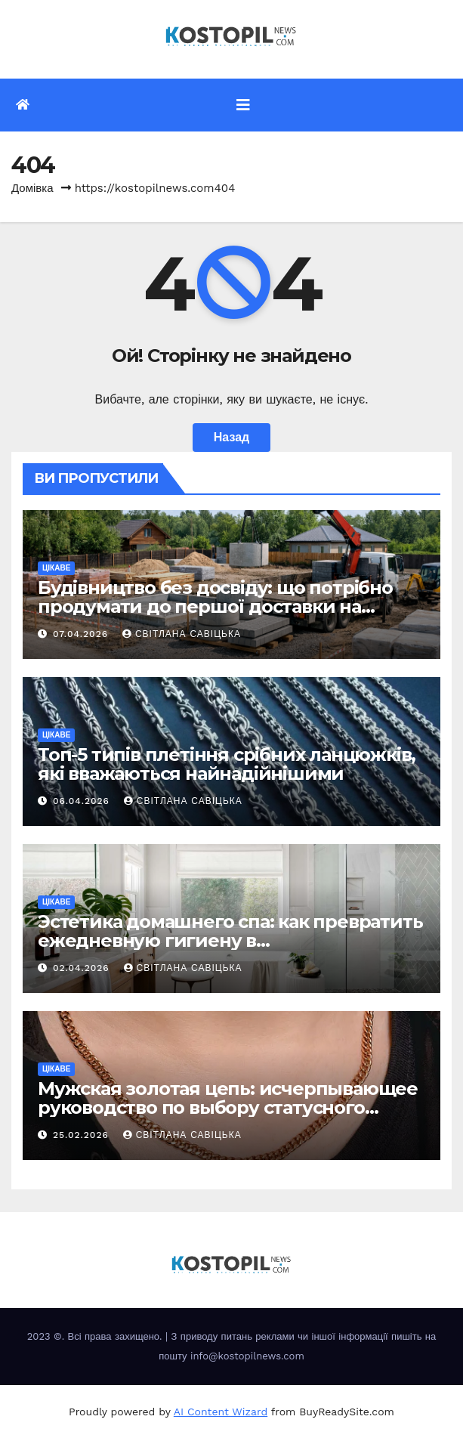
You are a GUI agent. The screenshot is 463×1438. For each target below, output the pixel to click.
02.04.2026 (83, 968)
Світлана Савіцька (181, 634)
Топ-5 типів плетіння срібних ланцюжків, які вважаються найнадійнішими (226, 764)
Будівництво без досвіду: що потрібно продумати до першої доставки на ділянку (215, 606)
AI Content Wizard (220, 1412)
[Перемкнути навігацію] (243, 105)
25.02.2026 (83, 1135)
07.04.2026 (82, 634)
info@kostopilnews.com (247, 1356)
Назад (231, 437)
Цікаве (56, 568)
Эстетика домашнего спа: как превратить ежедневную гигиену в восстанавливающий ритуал (230, 940)
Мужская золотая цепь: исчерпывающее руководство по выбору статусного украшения (228, 1107)
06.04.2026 (83, 801)
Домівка (32, 188)
